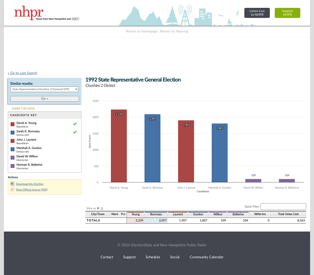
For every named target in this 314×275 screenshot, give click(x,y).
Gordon (198, 214)
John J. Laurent (26, 139)
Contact (107, 257)
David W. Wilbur (27, 156)
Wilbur (217, 214)
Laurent (178, 214)
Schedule (153, 257)
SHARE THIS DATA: (23, 108)
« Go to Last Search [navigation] (22, 73)
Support (129, 257)
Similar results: (21, 83)
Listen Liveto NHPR (257, 13)
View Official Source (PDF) (29, 189)
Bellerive (238, 214)
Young (135, 214)
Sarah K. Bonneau (28, 131)
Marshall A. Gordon (29, 148)
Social (175, 257)
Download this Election (27, 184)
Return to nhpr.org (174, 31)
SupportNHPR (287, 13)
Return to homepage (141, 31)
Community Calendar (206, 257)
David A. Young (26, 123)
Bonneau (156, 214)
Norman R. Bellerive (29, 164)
